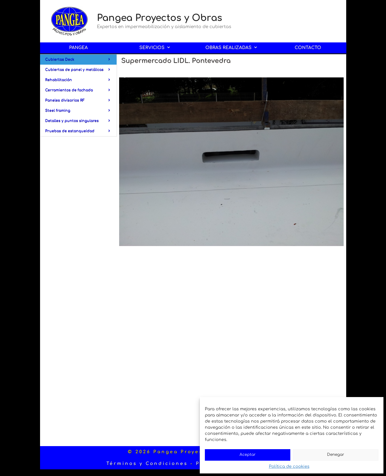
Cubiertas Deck (81, 59)
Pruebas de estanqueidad (81, 131)
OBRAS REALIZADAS (235, 47)
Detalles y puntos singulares (81, 121)
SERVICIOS (158, 47)
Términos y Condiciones (147, 463)
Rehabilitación (81, 80)
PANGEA (78, 47)
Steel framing (81, 111)
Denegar (335, 454)
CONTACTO (308, 47)
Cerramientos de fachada (81, 90)
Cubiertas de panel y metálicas (81, 70)
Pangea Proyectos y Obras (159, 18)
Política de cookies (289, 466)
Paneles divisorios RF (81, 100)
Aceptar (248, 454)
